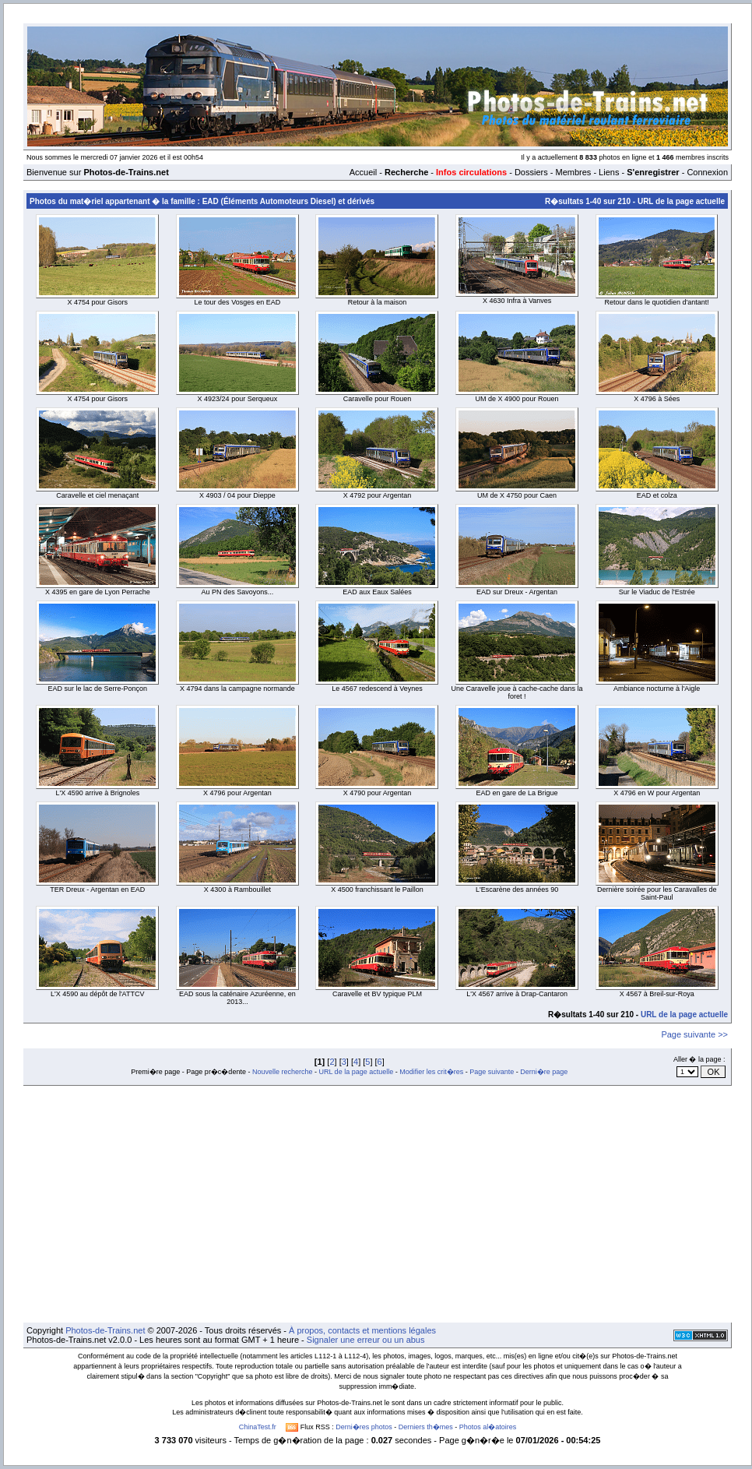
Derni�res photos (364, 1427)
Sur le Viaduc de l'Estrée (657, 592)
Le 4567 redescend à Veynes (377, 688)
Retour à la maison (377, 302)
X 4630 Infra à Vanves (517, 301)
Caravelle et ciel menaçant (97, 495)
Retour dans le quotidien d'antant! (657, 302)
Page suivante (491, 1072)
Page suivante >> (694, 1034)
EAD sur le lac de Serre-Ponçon (98, 688)
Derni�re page (544, 1072)
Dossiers (531, 172)
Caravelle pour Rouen (377, 399)
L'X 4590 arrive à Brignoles (97, 793)
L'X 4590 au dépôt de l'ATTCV (97, 994)
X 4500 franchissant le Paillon (377, 889)
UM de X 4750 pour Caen (517, 495)
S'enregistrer (653, 172)
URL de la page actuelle (681, 201)
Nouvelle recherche (282, 1072)
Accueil (363, 172)
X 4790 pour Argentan (377, 793)
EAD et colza (657, 495)
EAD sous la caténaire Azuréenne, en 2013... (237, 998)
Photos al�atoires (488, 1427)
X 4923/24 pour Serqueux (238, 399)
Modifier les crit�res (431, 1072)
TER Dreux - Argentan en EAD (97, 889)
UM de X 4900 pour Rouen (517, 399)
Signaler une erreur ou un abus (366, 1339)
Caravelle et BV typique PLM (377, 994)
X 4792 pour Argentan (377, 495)
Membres (573, 172)
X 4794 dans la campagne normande (237, 688)
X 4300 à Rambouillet (237, 889)
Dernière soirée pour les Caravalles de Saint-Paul (657, 893)
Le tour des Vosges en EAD (238, 302)
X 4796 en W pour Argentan (656, 793)
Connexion (707, 172)
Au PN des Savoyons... (238, 592)
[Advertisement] (377, 1204)
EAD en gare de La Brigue (517, 793)
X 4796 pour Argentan (237, 793)
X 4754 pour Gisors (98, 302)
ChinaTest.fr (257, 1427)
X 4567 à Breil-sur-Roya (657, 994)
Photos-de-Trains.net (105, 1330)
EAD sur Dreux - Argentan (516, 592)
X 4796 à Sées (657, 399)
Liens (609, 172)
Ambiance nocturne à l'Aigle (656, 688)
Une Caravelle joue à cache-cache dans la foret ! (517, 692)
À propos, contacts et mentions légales (362, 1330)
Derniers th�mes (426, 1427)
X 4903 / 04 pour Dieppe (237, 495)
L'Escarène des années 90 (517, 889)
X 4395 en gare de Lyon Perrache (97, 592)
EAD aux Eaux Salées (377, 592)
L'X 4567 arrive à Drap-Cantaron (517, 994)
